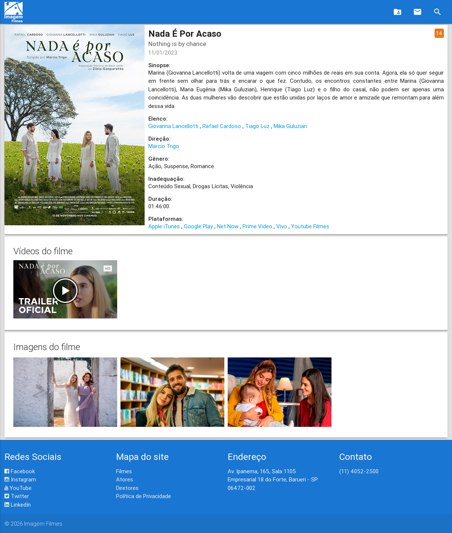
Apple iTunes (164, 226)
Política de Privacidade (143, 496)
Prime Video (257, 226)
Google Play (198, 226)
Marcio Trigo (163, 146)
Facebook (19, 471)
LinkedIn (17, 504)
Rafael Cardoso (221, 126)
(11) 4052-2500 (359, 471)
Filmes (124, 471)
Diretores (127, 487)
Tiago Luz (257, 126)
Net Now (227, 226)
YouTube (18, 487)
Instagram (20, 479)
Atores (124, 479)
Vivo (281, 226)
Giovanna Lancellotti (173, 126)
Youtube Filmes (310, 226)
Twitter (16, 496)
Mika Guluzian (290, 126)
